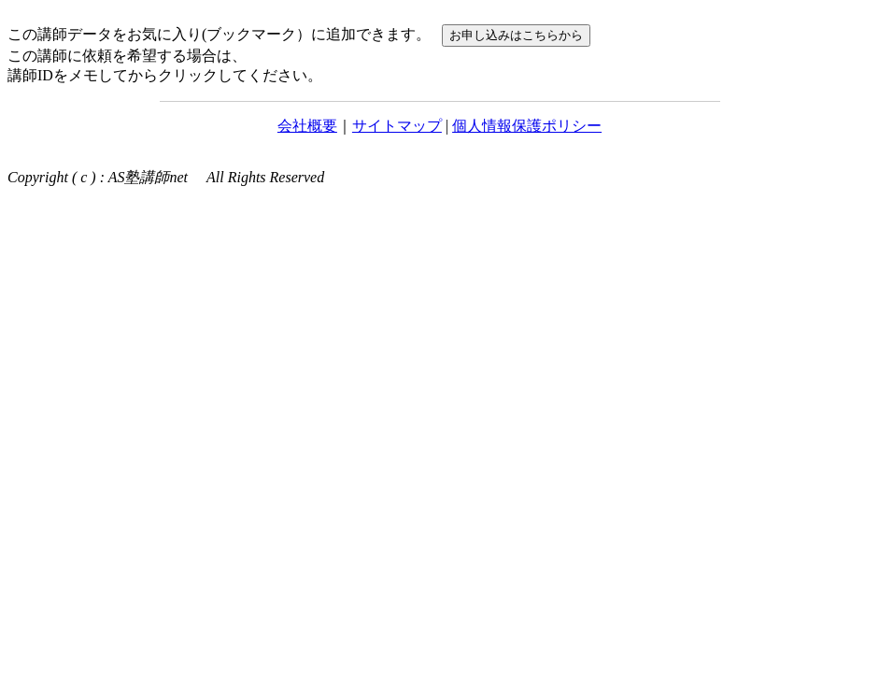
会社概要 (307, 126)
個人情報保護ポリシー (527, 126)
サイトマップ (397, 126)
